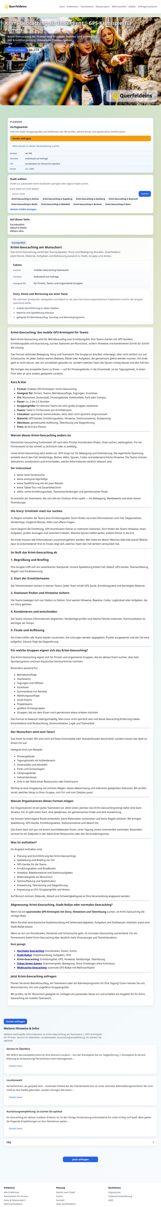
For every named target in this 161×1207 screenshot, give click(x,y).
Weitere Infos (17, 231)
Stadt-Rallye (24, 955)
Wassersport (102, 6)
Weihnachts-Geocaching (32, 967)
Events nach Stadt (65, 1192)
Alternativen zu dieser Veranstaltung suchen (36, 145)
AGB (110, 1200)
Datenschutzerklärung (120, 1196)
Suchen (145, 194)
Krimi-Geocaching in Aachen (25, 199)
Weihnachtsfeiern (13, 1204)
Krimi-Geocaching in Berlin (24, 204)
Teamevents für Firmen (16, 1196)
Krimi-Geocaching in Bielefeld (55, 204)
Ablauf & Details (18, 228)
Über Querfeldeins (66, 1204)
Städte (132, 6)
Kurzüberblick (17, 225)
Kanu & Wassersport (14, 1200)
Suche (59, 1196)
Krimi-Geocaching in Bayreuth (123, 199)
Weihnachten (119, 6)
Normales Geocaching (30, 951)
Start (62, 6)
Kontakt (60, 1200)
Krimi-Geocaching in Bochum (88, 204)
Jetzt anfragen (80, 1159)
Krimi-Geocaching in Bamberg (90, 199)
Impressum (114, 1192)
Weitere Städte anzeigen (23, 209)
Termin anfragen (16, 49)
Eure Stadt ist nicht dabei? (24, 188)
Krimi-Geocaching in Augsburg (57, 199)
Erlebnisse (72, 6)
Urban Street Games (29, 963)
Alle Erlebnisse (11, 1192)
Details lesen (15, 1065)
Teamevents (87, 6)
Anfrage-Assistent (147, 6)
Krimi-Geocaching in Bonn (118, 204)
